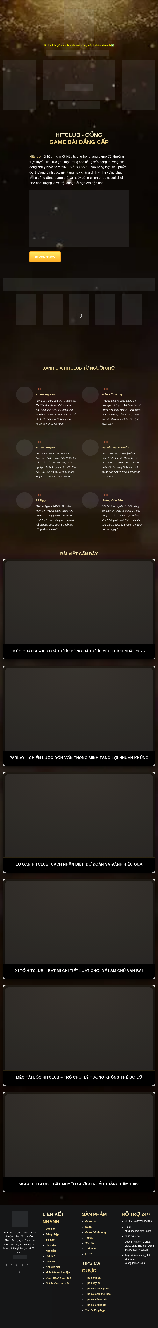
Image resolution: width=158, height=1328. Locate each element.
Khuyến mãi (53, 1267)
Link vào (51, 1245)
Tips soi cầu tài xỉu (96, 1299)
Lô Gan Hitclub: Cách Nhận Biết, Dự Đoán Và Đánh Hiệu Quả (79, 864)
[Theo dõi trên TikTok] (17, 1265)
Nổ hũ (88, 1227)
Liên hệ (50, 1261)
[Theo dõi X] (22, 1265)
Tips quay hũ (93, 1283)
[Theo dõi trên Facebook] (6, 1265)
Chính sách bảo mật (58, 1283)
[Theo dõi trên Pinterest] (19, 1272)
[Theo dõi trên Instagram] (11, 1265)
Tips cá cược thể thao (98, 1294)
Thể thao (90, 1248)
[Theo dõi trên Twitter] (27, 1265)
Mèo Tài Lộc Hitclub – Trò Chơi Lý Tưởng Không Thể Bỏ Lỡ (79, 1077)
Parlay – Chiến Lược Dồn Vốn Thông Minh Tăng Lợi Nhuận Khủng (78, 758)
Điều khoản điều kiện (58, 1277)
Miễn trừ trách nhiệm (58, 1272)
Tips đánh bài (93, 1277)
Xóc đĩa (89, 1243)
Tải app (50, 1239)
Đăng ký (51, 1228)
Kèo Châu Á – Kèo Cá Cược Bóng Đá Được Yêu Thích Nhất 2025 (79, 651)
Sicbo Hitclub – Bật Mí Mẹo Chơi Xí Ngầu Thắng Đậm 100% (79, 1184)
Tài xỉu (89, 1237)
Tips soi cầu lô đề (95, 1304)
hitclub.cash (103, 45)
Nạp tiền (51, 1250)
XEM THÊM (47, 257)
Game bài (90, 1221)
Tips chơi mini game (97, 1288)
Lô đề (88, 1254)
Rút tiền (50, 1256)
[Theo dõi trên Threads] (32, 1265)
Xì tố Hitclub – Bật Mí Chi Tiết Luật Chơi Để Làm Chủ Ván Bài (79, 971)
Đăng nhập (52, 1234)
